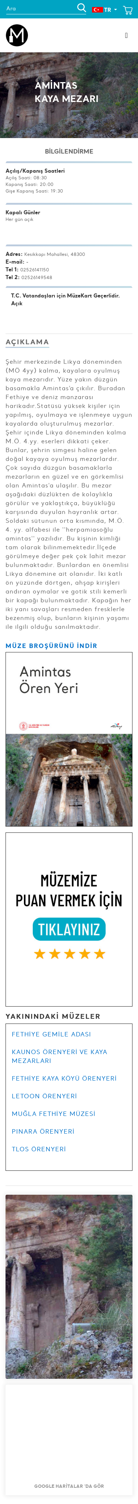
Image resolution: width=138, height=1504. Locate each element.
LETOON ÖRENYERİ (44, 1096)
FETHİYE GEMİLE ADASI (51, 1034)
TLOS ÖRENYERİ (39, 1149)
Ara (11, 8)
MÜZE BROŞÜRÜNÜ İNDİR (52, 645)
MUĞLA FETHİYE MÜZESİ (54, 1113)
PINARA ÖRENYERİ (43, 1131)
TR (102, 9)
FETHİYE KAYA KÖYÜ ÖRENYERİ (64, 1078)
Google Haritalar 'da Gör (69, 1486)
